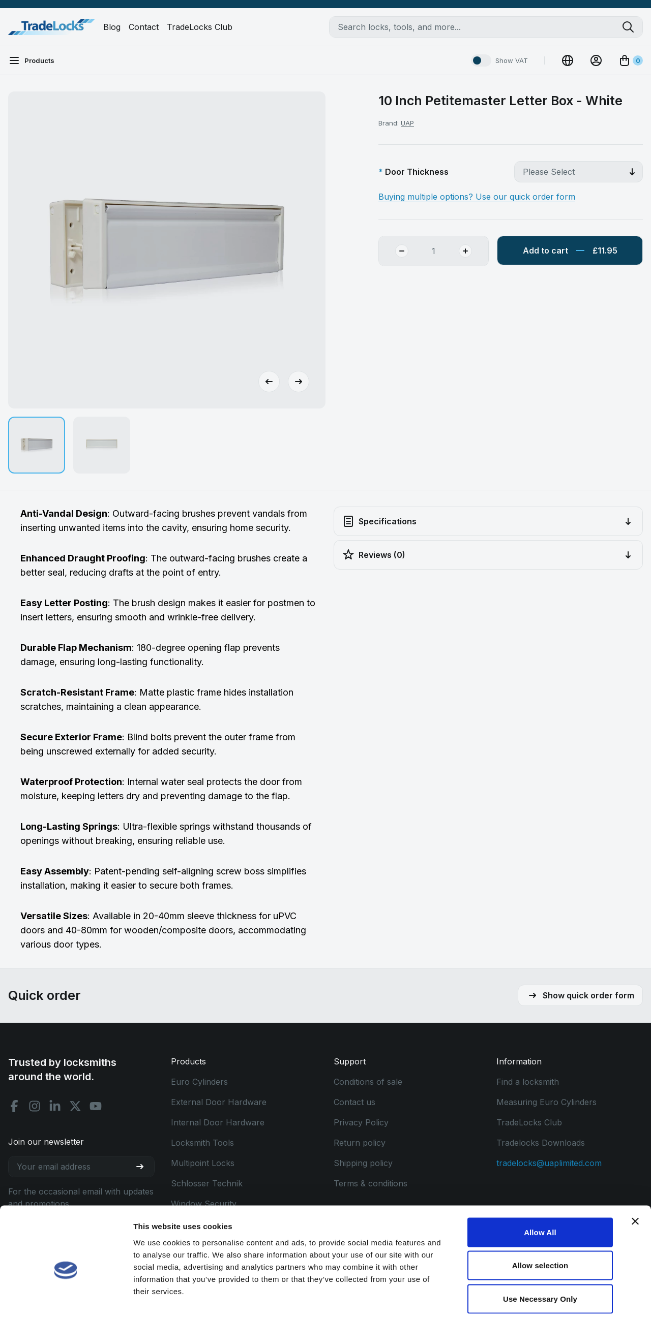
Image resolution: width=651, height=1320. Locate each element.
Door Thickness (417, 172)
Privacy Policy (361, 1122)
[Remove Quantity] (393, 251)
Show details (533, 1300)
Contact (144, 27)
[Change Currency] (567, 60)
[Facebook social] (14, 1106)
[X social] (75, 1106)
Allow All (540, 1186)
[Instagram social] (34, 1106)
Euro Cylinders (199, 1082)
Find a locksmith (527, 1082)
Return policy (360, 1143)
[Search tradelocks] (632, 27)
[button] (36, 445)
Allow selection (540, 1220)
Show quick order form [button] (580, 995)
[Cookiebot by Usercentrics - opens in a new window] (65, 1300)
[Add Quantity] (473, 251)
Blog (112, 27)
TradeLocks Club (199, 27)
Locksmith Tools (202, 1143)
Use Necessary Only (540, 1253)
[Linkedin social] (55, 1106)
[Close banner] (635, 1175)
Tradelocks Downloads (540, 1143)
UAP (407, 123)
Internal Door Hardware (217, 1122)
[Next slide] (298, 381)
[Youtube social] (96, 1106)
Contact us (354, 1102)
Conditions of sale (368, 1082)
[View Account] (596, 60)
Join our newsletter (46, 1142)
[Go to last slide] (269, 381)
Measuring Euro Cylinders (546, 1102)
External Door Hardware (219, 1102)
